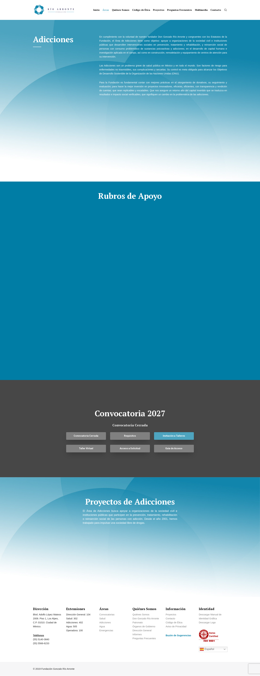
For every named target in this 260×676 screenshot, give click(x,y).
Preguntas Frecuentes (144, 638)
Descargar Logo (207, 622)
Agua (102, 626)
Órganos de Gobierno (143, 626)
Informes (137, 634)
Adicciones (105, 622)
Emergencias (106, 630)
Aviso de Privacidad (176, 626)
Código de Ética (174, 622)
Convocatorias (106, 614)
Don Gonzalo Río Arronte (145, 618)
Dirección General (141, 630)
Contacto (170, 618)
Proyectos (171, 614)
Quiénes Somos (140, 614)
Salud (102, 618)
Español (207, 649)
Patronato (137, 622)
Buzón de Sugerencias (178, 635)
